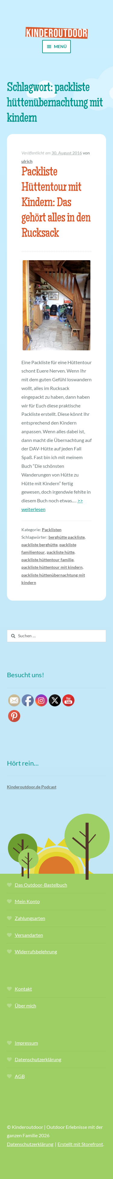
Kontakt (23, 989)
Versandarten (29, 935)
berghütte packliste (67, 537)
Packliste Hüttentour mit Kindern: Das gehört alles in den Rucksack (55, 203)
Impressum (26, 1043)
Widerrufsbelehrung (36, 951)
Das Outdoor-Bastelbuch (41, 885)
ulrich (27, 161)
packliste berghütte (39, 544)
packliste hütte (60, 552)
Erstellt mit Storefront (80, 1144)
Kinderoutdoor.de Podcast (31, 786)
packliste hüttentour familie (47, 559)
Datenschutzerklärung (38, 1059)
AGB (20, 1076)
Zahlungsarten (30, 918)
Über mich (25, 1005)
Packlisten (51, 529)
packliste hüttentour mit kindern (52, 567)
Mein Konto (27, 901)
